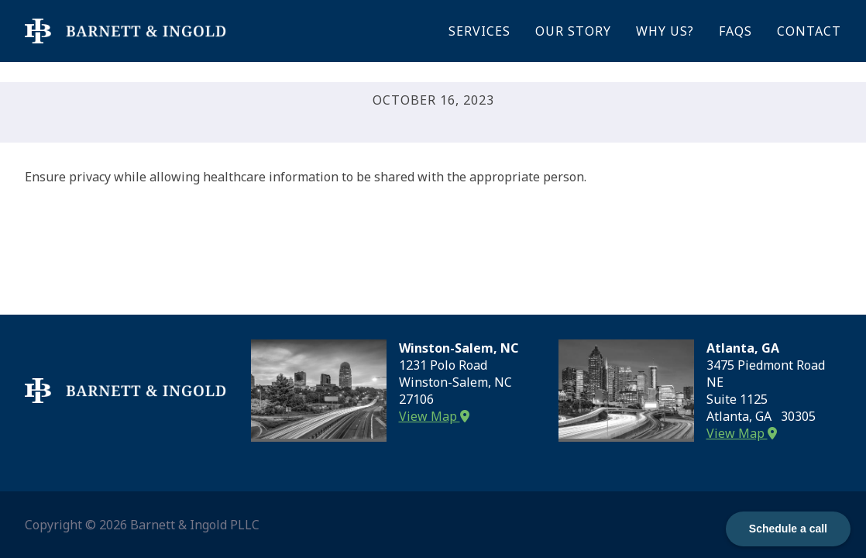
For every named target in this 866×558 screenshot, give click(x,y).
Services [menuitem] (479, 31)
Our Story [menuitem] (573, 31)
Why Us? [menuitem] (665, 31)
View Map (434, 416)
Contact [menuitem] (809, 31)
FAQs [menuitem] (735, 31)
